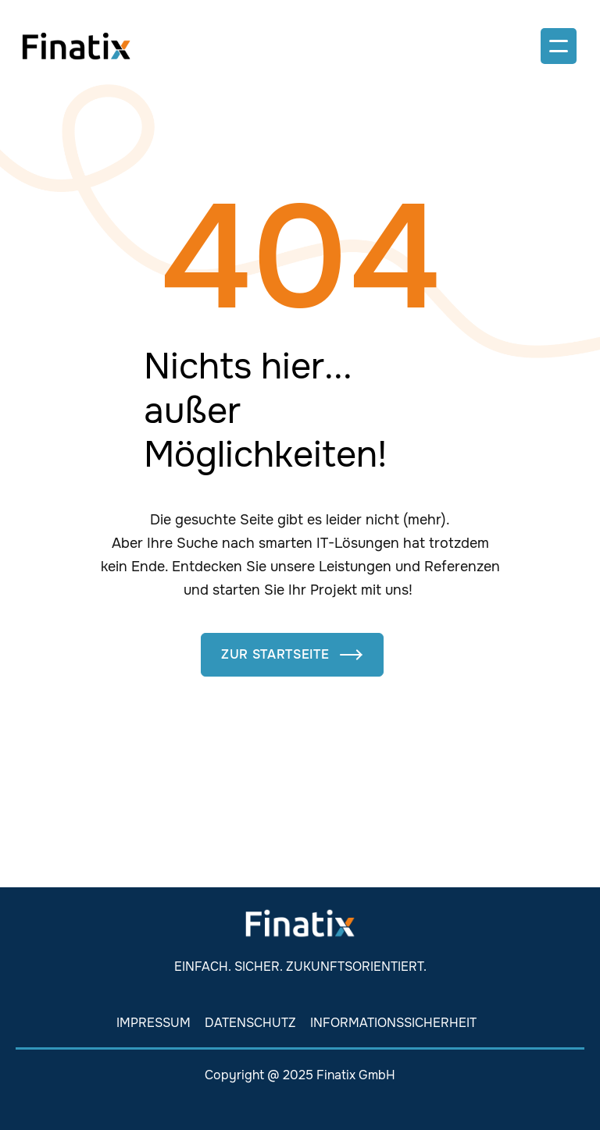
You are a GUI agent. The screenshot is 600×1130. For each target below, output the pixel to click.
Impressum (153, 1023)
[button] (559, 46)
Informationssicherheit (393, 1023)
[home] (76, 46)
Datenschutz (250, 1023)
